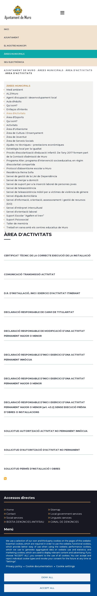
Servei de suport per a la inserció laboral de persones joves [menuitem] (41, 184)
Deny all (47, 577)
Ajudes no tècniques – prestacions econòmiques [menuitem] (35, 144)
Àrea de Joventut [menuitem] (16, 136)
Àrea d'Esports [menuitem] (15, 117)
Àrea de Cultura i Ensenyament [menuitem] (24, 133)
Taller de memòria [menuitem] (17, 223)
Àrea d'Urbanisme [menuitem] (17, 129)
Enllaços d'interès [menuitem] (17, 109)
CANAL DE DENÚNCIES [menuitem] (65, 522)
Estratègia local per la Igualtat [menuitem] (24, 148)
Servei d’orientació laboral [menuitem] (21, 211)
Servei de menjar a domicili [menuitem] (22, 180)
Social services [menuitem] (14, 518)
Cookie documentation (39, 566)
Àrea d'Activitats (79, 70)
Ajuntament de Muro (20, 70)
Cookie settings (65, 566)
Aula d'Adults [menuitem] (14, 101)
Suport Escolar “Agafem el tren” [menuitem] (25, 215)
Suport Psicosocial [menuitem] (17, 219)
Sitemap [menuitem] (55, 510)
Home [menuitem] (10, 510)
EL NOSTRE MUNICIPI (15, 45)
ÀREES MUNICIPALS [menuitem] (18, 85)
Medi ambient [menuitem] (14, 89)
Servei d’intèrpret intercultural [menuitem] (24, 207)
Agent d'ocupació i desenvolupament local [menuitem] (31, 97)
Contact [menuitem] (11, 514)
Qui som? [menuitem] (11, 105)
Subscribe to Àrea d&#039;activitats (5, 478)
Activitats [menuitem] (12, 125)
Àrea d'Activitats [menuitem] (15, 113)
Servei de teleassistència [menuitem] (21, 188)
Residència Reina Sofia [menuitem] (19, 172)
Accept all (47, 588)
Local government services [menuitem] (66, 514)
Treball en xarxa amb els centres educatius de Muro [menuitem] (37, 227)
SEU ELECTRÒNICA (14, 62)
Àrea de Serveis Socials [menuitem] (20, 140)
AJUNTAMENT (11, 37)
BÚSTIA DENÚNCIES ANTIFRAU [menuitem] (25, 522)
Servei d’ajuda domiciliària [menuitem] (21, 196)
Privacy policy (14, 566)
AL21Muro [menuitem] (12, 93)
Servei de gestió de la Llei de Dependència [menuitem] (31, 176)
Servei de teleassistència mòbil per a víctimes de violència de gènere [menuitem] (47, 192)
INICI (6, 29)
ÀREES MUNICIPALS (14, 54)
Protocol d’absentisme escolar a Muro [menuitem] (28, 168)
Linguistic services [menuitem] (61, 518)
